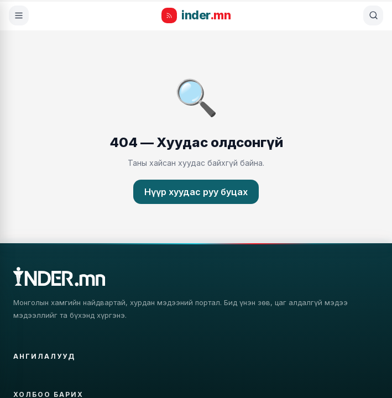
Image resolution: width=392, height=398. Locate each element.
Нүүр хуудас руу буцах (196, 191)
